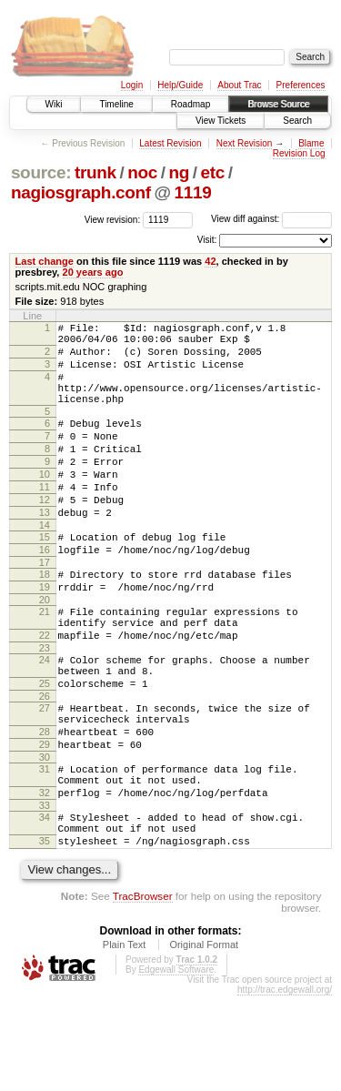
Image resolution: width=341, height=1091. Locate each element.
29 (44, 820)
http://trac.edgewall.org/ (284, 1085)
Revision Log (299, 153)
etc (213, 172)
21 (44, 663)
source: (41, 172)
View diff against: (271, 219)
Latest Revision (170, 143)
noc (142, 172)
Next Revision (244, 143)
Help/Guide (180, 85)
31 (44, 848)
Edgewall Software (176, 1065)
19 (44, 636)
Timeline (116, 104)
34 (44, 904)
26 (44, 764)
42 (210, 261)
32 (44, 877)
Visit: (207, 240)
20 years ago (93, 272)
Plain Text (124, 1040)
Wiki (54, 104)
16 (44, 593)
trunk (95, 172)
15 (44, 577)
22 (44, 692)
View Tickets (221, 121)
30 (44, 836)
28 (44, 805)
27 (44, 776)
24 (44, 719)
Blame (311, 143)
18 (44, 620)
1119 (193, 192)
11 (44, 519)
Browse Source (278, 104)
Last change (44, 261)
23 (44, 707)
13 (44, 550)
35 (44, 933)
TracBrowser (143, 991)
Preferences (301, 85)
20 (44, 651)
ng (178, 172)
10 (44, 504)
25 (44, 748)
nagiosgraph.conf (81, 192)
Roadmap (190, 104)
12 (44, 535)
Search (297, 121)
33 (44, 892)
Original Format (203, 1040)
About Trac (239, 85)
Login (132, 85)
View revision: (113, 219)
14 (44, 566)
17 (44, 608)
